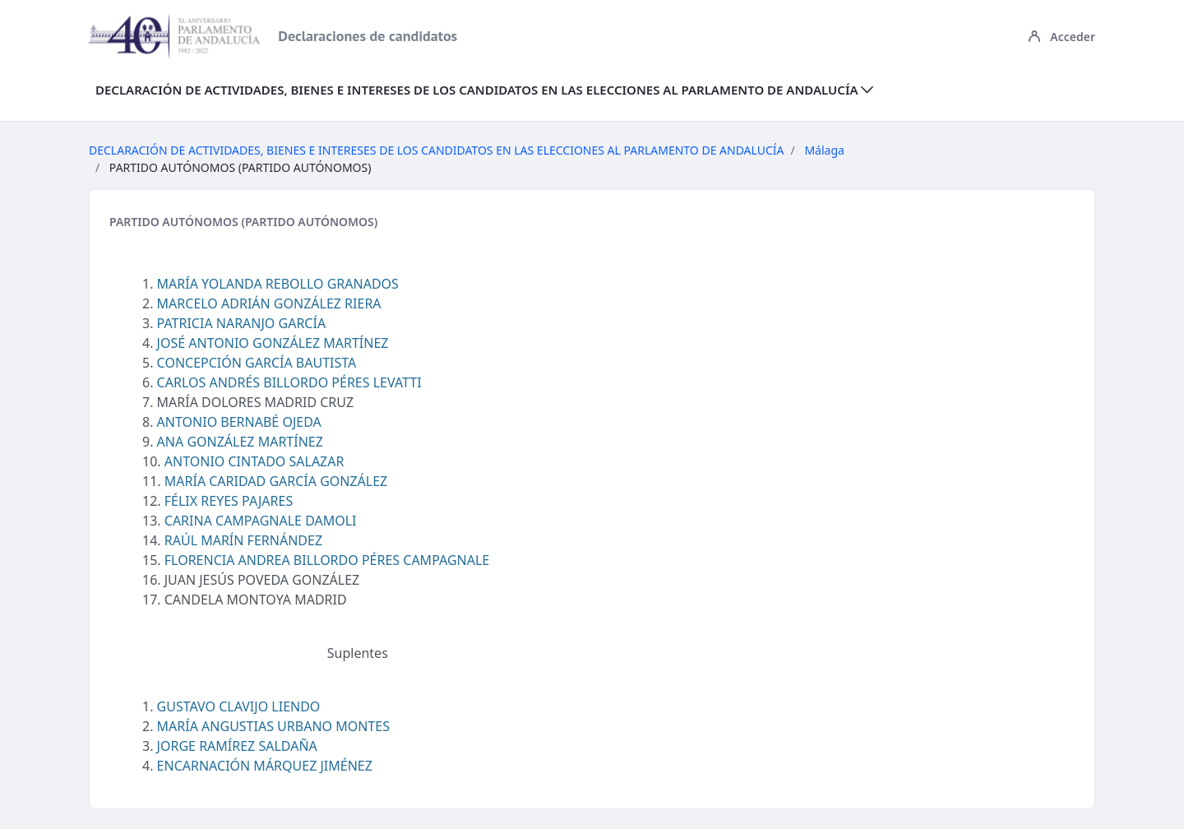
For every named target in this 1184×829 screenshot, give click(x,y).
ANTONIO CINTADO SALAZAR (254, 461)
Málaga (824, 150)
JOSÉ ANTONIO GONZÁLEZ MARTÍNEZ (273, 343)
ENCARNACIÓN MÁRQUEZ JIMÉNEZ (264, 766)
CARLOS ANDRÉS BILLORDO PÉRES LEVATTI (289, 382)
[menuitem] (484, 90)
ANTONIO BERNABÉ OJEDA (239, 422)
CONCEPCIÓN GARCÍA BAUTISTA (257, 363)
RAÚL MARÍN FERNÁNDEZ (243, 540)
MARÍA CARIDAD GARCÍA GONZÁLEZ (276, 481)
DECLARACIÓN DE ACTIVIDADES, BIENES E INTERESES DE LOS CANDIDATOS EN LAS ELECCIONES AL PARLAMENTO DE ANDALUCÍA (436, 150)
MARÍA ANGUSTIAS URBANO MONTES (273, 726)
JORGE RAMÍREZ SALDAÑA (237, 746)
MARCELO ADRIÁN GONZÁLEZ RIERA (269, 303)
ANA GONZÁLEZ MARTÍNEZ (240, 442)
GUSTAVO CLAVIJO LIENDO (239, 706)
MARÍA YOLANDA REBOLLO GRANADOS (278, 284)
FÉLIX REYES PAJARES (228, 501)
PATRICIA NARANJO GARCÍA (241, 323)
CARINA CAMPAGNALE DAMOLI (260, 521)
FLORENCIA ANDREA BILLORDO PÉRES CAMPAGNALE (326, 560)
